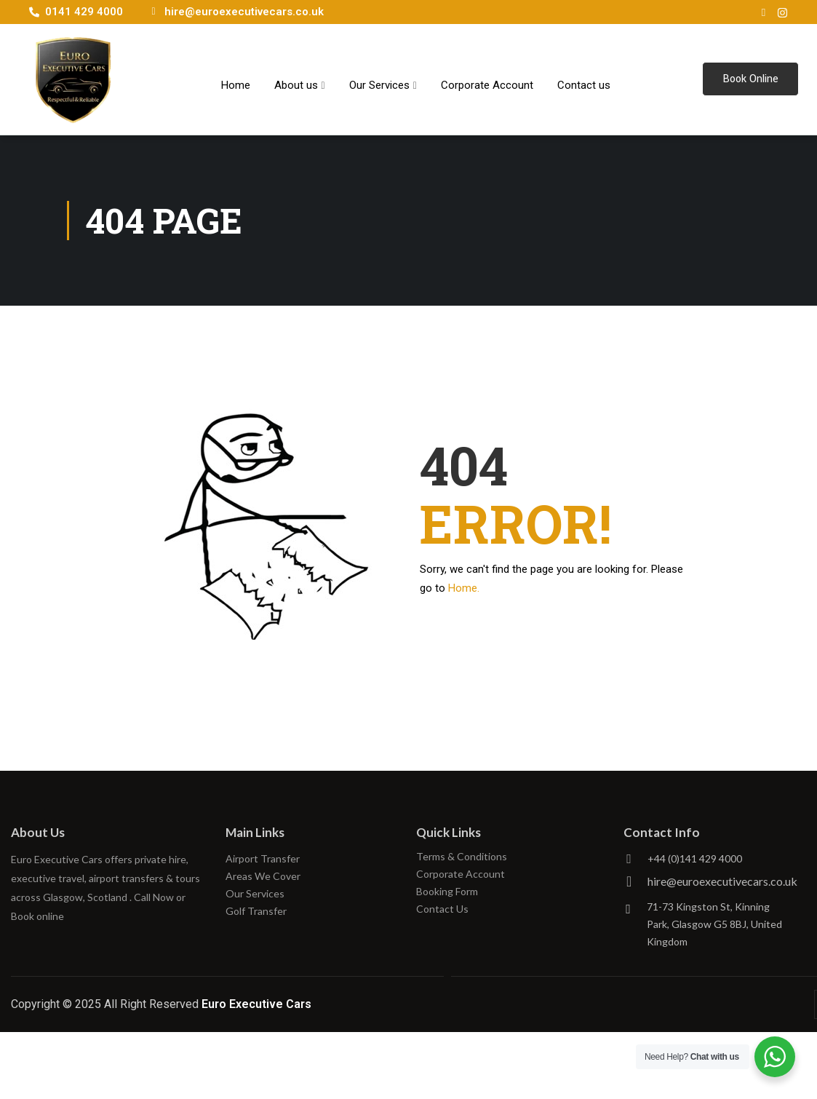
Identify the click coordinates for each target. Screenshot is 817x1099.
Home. (463, 588)
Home (235, 78)
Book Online (750, 79)
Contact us (583, 78)
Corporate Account (487, 78)
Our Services (383, 78)
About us (299, 78)
